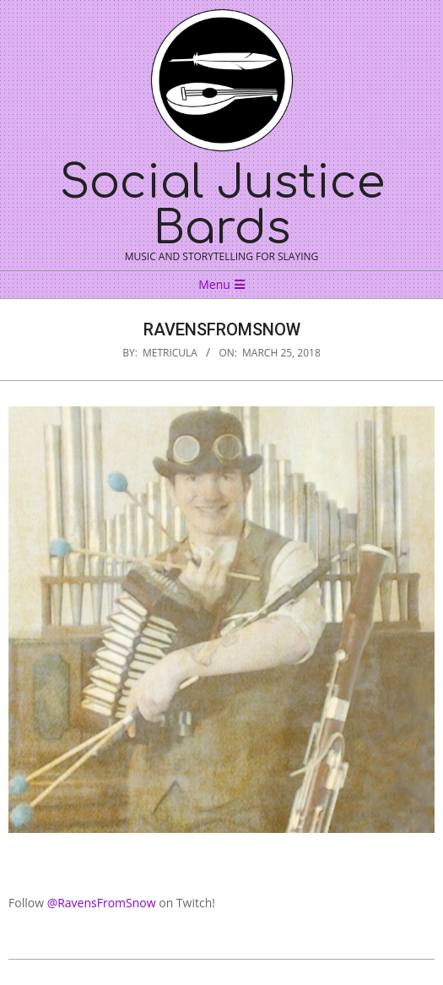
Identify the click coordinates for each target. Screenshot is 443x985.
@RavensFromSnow (101, 903)
